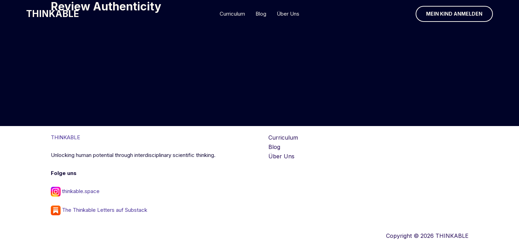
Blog (260, 13)
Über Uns (288, 13)
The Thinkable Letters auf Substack (99, 210)
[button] (454, 14)
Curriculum (232, 13)
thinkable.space (81, 191)
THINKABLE (52, 13)
